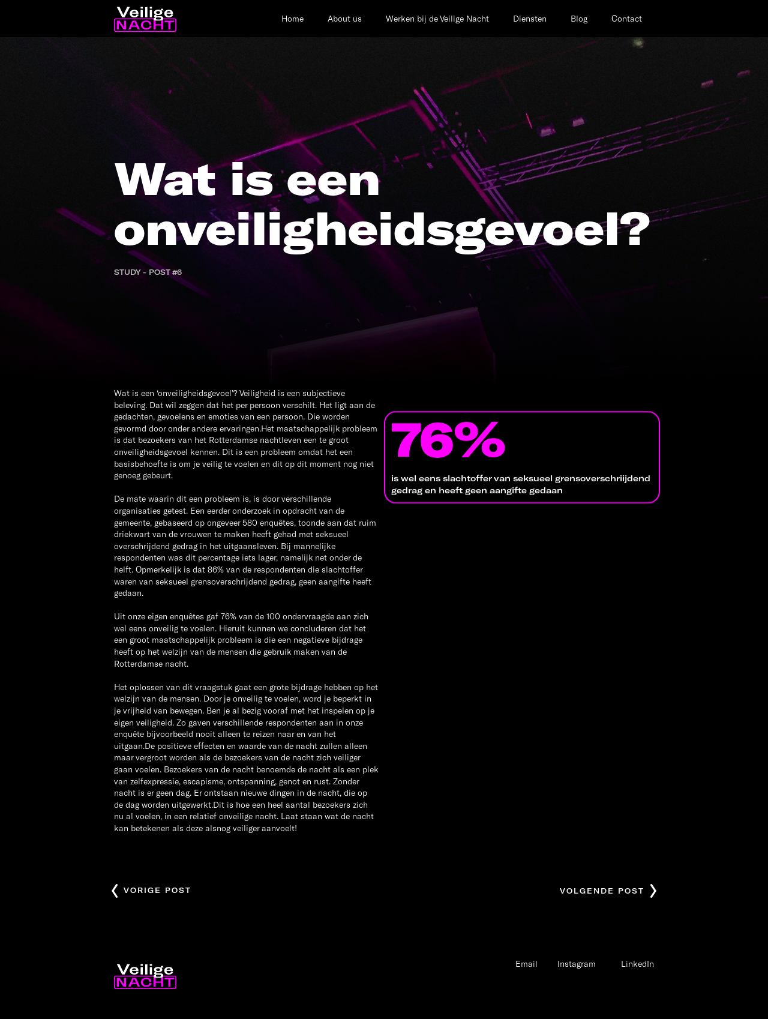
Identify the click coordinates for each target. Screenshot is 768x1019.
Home (292, 18)
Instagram (576, 963)
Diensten (530, 18)
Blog (579, 18)
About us (345, 18)
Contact (626, 18)
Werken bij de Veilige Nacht (437, 18)
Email (526, 963)
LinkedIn (637, 963)
